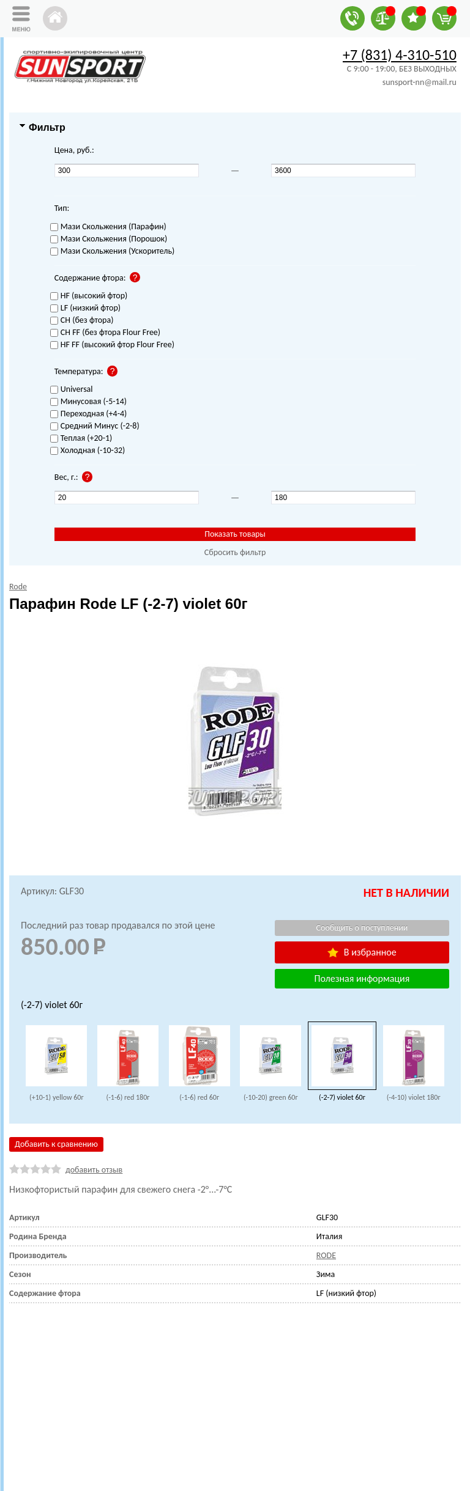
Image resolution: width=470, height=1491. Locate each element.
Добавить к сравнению (56, 1144)
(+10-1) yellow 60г (56, 1097)
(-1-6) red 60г (199, 1097)
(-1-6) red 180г (128, 1097)
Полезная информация (362, 978)
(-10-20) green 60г (271, 1097)
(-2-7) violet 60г (342, 1097)
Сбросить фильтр (235, 552)
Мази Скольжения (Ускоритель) (112, 251)
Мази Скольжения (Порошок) (109, 239)
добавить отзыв (93, 1170)
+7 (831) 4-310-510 (400, 55)
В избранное (361, 952)
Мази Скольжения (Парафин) (108, 227)
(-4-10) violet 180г (414, 1097)
